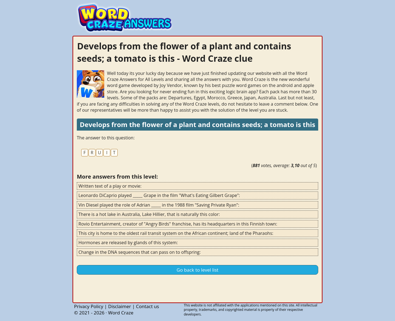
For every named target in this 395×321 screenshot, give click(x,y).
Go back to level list (197, 270)
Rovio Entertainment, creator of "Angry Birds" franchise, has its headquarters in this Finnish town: (177, 224)
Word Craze (120, 312)
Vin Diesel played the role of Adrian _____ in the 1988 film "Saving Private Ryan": (158, 205)
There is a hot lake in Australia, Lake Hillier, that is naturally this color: (149, 214)
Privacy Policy (88, 306)
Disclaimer (119, 306)
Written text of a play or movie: (110, 186)
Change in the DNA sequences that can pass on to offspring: (139, 252)
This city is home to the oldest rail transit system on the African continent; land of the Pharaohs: (175, 233)
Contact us (147, 306)
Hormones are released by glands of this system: (128, 243)
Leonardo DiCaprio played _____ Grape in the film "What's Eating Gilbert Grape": (159, 195)
